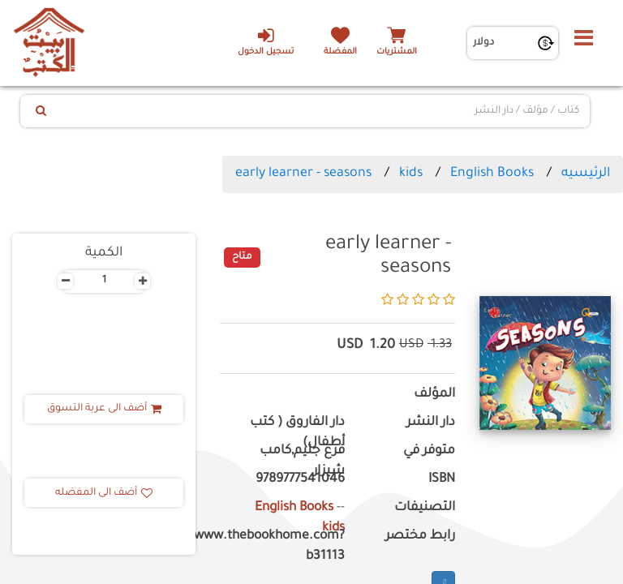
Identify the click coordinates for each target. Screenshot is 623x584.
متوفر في (429, 451)
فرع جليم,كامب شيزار (302, 461)
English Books (492, 173)
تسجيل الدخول (266, 41)
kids (411, 173)
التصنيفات (424, 508)
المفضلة (340, 52)
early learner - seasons (303, 173)
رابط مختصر (420, 536)
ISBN (441, 480)
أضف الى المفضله (104, 493)
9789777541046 (300, 480)
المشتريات (396, 52)
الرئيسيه (585, 173)
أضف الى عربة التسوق (104, 408)
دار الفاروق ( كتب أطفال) (297, 433)
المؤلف (434, 395)
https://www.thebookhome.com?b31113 (282, 547)
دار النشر (430, 423)
